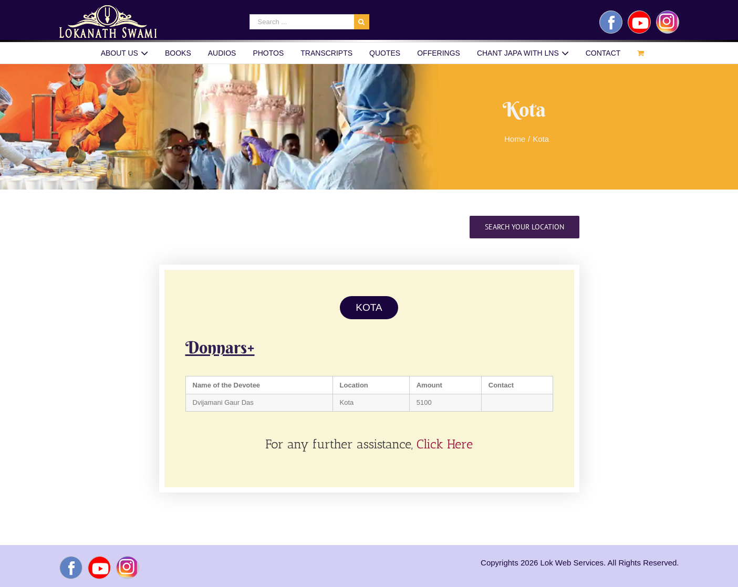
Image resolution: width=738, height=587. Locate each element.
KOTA (369, 307)
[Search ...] (302, 21)
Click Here (445, 444)
